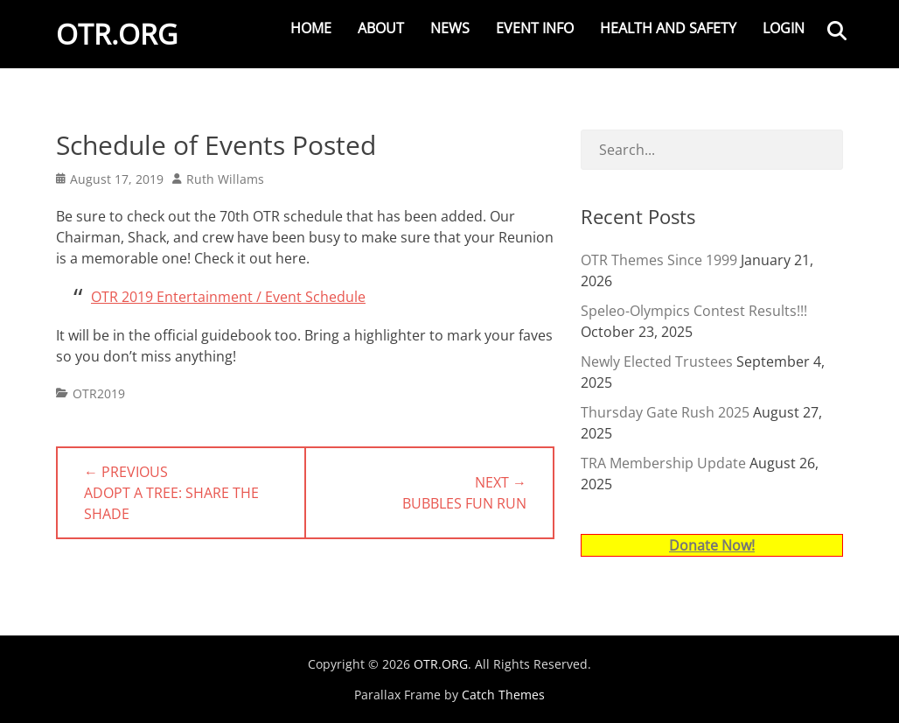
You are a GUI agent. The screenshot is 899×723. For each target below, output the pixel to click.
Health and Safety (668, 28)
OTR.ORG (117, 34)
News (450, 28)
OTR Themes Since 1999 (659, 260)
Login (784, 28)
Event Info (535, 28)
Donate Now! (712, 545)
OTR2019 (99, 393)
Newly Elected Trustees (657, 361)
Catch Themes (503, 694)
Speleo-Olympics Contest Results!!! (694, 310)
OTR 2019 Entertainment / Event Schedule (228, 296)
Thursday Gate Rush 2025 (665, 412)
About (381, 28)
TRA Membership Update (663, 463)
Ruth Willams (225, 179)
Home (310, 28)
